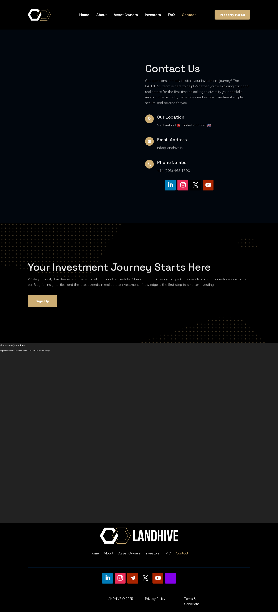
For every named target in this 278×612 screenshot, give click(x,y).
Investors (153, 15)
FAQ (171, 15)
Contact (189, 15)
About (101, 15)
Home (84, 15)
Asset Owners (126, 15)
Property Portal (232, 15)
